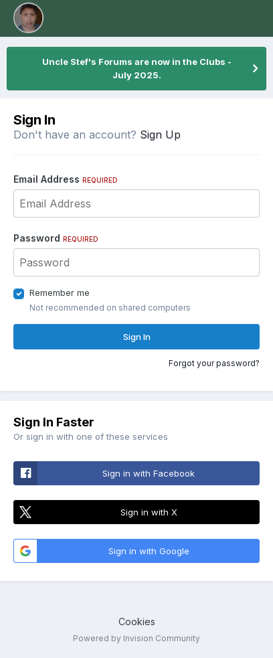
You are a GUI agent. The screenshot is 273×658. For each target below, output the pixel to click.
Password (55, 238)
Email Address (65, 179)
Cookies (136, 621)
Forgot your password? (214, 363)
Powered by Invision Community (136, 638)
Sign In (137, 336)
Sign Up (160, 134)
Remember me (59, 292)
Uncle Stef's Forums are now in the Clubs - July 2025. (137, 68)
